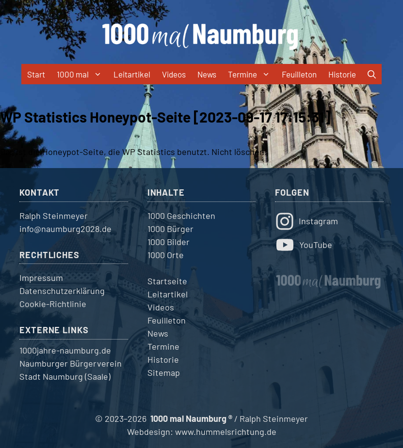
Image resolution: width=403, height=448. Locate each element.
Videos (174, 74)
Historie (342, 74)
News (206, 74)
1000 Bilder (168, 241)
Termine (252, 74)
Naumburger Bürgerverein (70, 363)
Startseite (167, 281)
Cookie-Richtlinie (52, 303)
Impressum (41, 277)
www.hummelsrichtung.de (225, 431)
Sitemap (163, 372)
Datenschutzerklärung (62, 290)
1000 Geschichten (181, 215)
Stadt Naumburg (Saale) (65, 376)
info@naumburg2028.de (65, 228)
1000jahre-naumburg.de (65, 350)
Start (36, 74)
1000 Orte (165, 254)
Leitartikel (131, 74)
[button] (372, 74)
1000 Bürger (170, 228)
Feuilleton (299, 74)
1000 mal (82, 74)
